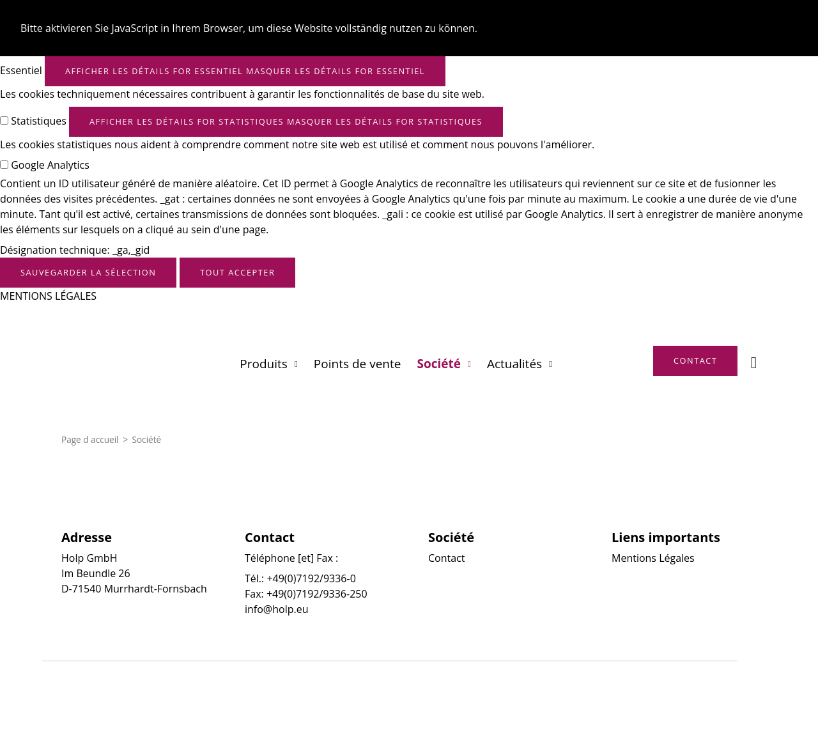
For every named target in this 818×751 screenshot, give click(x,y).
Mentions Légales (653, 558)
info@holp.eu (276, 609)
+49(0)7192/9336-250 (316, 594)
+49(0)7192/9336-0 (310, 578)
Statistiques (38, 121)
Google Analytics (50, 165)
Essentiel (21, 70)
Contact (446, 558)
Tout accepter (237, 272)
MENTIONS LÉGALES (48, 296)
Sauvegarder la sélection (88, 272)
